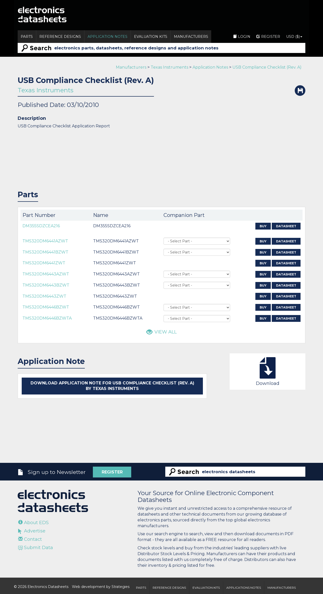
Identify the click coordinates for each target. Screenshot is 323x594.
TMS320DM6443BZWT (45, 285)
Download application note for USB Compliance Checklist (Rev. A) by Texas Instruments (112, 386)
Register (268, 36)
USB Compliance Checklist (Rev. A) (267, 67)
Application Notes (107, 36)
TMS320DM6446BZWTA (47, 318)
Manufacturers (191, 36)
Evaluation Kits (150, 36)
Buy (263, 226)
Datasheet (286, 226)
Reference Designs (60, 36)
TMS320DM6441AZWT (45, 241)
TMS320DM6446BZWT (45, 307)
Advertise (31, 531)
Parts (27, 36)
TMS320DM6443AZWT (45, 274)
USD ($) (294, 36)
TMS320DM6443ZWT (44, 296)
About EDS (33, 522)
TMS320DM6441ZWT (43, 263)
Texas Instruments (169, 67)
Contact (30, 539)
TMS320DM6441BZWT (45, 252)
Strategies (120, 586)
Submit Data (35, 547)
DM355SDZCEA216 (41, 225)
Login (241, 36)
